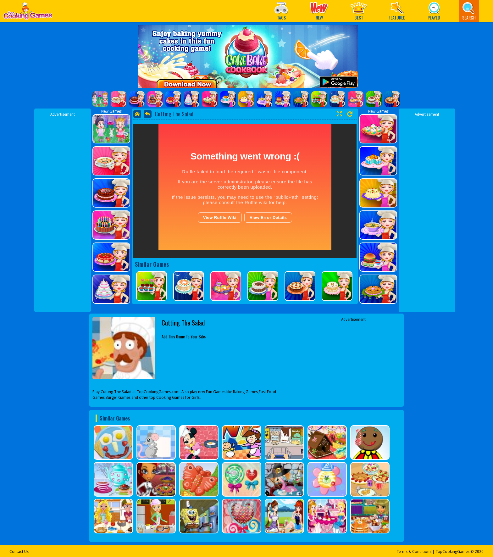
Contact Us (19, 551)
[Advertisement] (62, 211)
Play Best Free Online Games (28, 12)
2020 (479, 551)
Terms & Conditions (413, 551)
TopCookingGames (452, 551)
